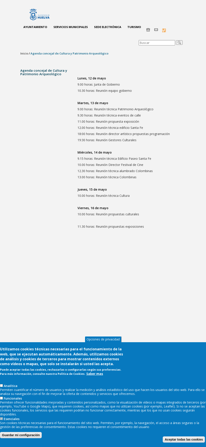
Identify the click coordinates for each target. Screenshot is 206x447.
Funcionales (13, 402)
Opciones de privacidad (103, 343)
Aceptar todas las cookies (184, 443)
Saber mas (94, 377)
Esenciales (11, 423)
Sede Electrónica (107, 27)
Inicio (24, 53)
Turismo (134, 27)
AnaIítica (10, 390)
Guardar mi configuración (21, 439)
